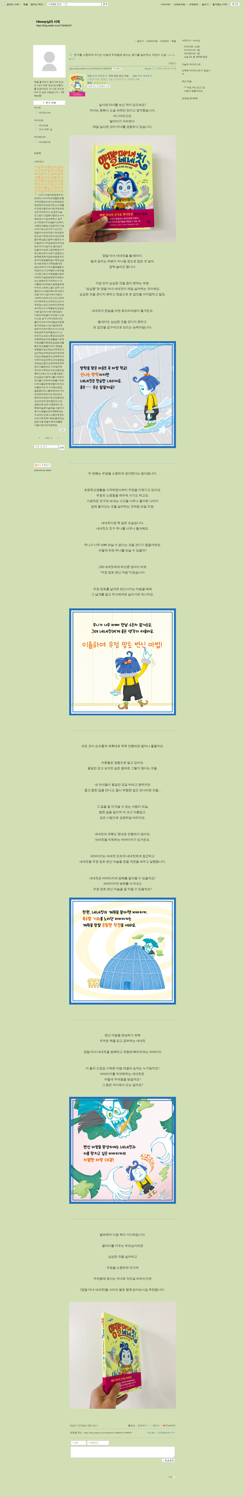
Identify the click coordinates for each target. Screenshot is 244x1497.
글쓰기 (206, 4)
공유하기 (142, 1425)
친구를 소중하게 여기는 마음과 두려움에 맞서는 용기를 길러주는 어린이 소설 (120, 54)
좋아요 (131, 1425)
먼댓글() (82, 1425)
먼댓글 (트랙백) (190, 98)
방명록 (37, 153)
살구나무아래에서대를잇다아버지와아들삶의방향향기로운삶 (49, 322)
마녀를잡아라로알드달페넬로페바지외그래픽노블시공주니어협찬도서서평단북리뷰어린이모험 (49, 287)
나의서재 (166, 4)
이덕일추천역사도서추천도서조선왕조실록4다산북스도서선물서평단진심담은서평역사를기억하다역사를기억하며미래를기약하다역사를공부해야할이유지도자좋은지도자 (49, 377)
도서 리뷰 (44, 129)
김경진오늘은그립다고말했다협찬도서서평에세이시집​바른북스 (49, 215)
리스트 (37, 107)
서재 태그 (39, 161)
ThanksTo (169, 1425)
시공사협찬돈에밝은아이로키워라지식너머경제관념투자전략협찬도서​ (49, 329)
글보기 (140, 41)
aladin (48, 470)
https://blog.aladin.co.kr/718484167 (54, 25)
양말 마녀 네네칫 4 (97, 75)
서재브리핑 (180, 4)
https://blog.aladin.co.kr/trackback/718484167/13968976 (108, 1432)
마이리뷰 (38, 120)
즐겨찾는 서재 (220, 4)
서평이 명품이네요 (193, 91)
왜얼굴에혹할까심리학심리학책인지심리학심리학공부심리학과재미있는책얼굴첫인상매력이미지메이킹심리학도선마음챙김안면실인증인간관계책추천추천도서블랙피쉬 (49, 356)
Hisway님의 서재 (48, 21)
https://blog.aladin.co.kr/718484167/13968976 (90, 68)
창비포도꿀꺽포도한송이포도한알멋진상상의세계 (49, 397)
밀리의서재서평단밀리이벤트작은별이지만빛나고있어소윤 (49, 315)
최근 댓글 (187, 81)
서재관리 (194, 4)
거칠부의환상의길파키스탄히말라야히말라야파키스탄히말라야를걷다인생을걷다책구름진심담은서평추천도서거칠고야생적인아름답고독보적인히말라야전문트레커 (48, 180)
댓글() (172, 63)
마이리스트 (45, 112)
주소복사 (151, 1432)
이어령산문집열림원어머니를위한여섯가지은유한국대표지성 (49, 391)
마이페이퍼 (40, 137)
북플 (26, 4)
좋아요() (93, 1425)
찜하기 (155, 1425)
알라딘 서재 (13, 4)
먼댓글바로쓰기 (167, 1432)
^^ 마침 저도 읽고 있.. (195, 87)
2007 (47, 438)
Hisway (147, 68)
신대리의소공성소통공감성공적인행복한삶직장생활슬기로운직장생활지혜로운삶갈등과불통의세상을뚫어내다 (49, 339)
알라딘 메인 (37, 4)
